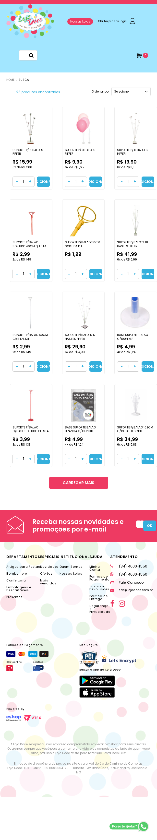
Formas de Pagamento (99, 577)
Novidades (49, 567)
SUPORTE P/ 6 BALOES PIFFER (27, 152)
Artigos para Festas (23, 567)
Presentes (14, 597)
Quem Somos (71, 567)
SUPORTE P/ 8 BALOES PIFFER (132, 152)
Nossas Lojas (80, 21)
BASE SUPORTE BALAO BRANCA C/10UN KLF (80, 429)
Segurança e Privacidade (99, 609)
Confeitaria (16, 580)
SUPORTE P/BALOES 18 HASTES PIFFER (132, 244)
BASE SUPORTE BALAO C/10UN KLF (132, 337)
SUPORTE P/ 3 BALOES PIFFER (80, 152)
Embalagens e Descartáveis (18, 588)
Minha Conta (94, 568)
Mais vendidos (48, 581)
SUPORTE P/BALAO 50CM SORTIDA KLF (82, 244)
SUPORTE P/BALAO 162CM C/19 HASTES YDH (135, 429)
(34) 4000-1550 (128, 566)
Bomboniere (16, 573)
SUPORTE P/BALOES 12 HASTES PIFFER (80, 337)
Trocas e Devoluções (99, 587)
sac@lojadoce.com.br (131, 590)
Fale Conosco (127, 582)
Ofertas (46, 573)
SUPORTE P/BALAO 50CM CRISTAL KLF (30, 337)
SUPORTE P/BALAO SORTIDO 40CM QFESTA (29, 244)
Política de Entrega (98, 597)
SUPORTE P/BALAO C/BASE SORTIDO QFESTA (30, 429)
